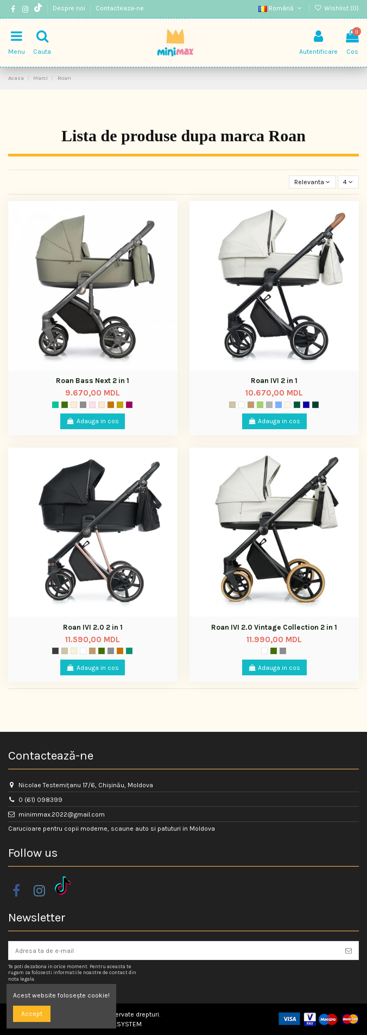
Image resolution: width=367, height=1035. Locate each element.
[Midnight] (306, 405)
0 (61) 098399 (40, 800)
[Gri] (269, 405)
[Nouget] (101, 405)
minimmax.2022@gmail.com (61, 814)
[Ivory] (74, 651)
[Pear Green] (129, 651)
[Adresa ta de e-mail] (174, 950)
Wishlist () (336, 8)
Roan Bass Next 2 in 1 (92, 381)
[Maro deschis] (251, 405)
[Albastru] (278, 405)
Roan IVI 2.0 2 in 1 (93, 627)
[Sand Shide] (74, 405)
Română (280, 8)
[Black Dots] (315, 405)
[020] (129, 405)
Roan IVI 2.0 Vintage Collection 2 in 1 (274, 627)
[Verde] (55, 405)
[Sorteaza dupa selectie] (312, 182)
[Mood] (64, 405)
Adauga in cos (93, 421)
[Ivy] (260, 405)
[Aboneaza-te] (348, 950)
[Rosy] (92, 405)
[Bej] (120, 405)
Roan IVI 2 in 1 (274, 381)
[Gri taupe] (232, 405)
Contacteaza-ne (120, 8)
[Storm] (55, 651)
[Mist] (241, 405)
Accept (31, 1014)
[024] (110, 405)
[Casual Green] (297, 405)
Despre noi (70, 8)
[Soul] (287, 405)
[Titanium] (83, 405)
